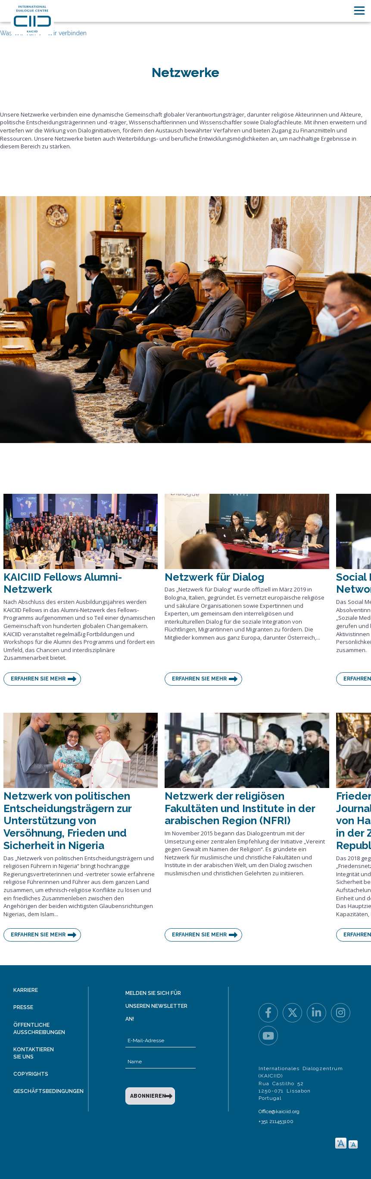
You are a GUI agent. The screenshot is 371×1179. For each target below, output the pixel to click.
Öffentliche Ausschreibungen (39, 1028)
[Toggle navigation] (359, 10)
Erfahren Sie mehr (38, 679)
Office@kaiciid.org (279, 1111)
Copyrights (30, 1074)
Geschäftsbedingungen (48, 1091)
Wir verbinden (67, 33)
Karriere (25, 990)
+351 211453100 (276, 1121)
